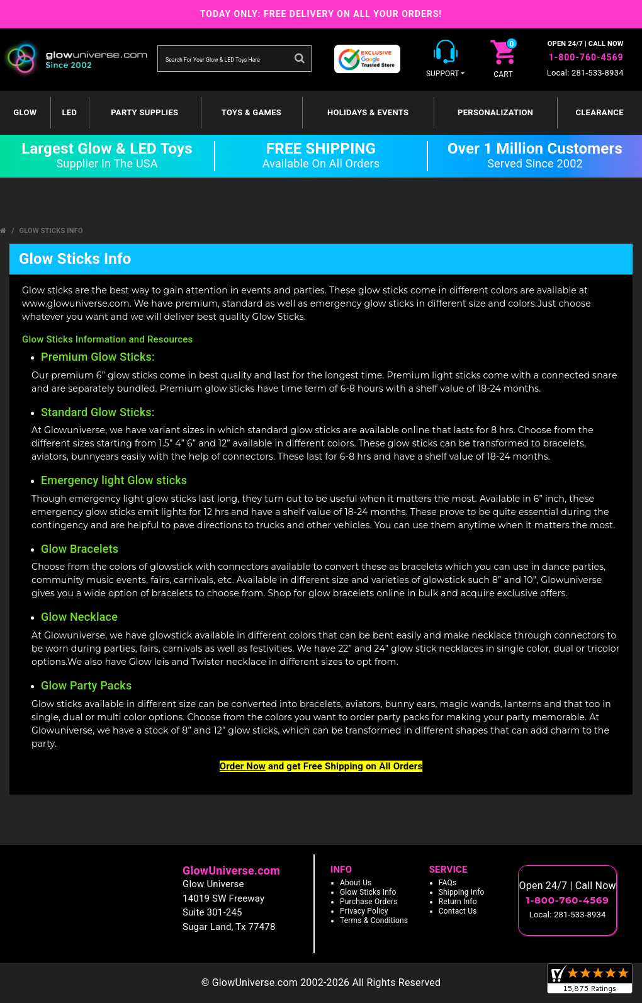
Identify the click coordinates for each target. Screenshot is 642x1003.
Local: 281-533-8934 (585, 72)
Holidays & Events (367, 112)
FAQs (448, 882)
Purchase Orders (369, 901)
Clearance (599, 112)
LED (69, 112)
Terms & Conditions (374, 920)
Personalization (495, 112)
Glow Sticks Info (51, 231)
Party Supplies (144, 112)
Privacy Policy (364, 911)
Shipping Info (462, 892)
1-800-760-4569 (586, 57)
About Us (356, 882)
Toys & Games (251, 112)
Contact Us (458, 911)
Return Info (458, 901)
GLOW (25, 112)
